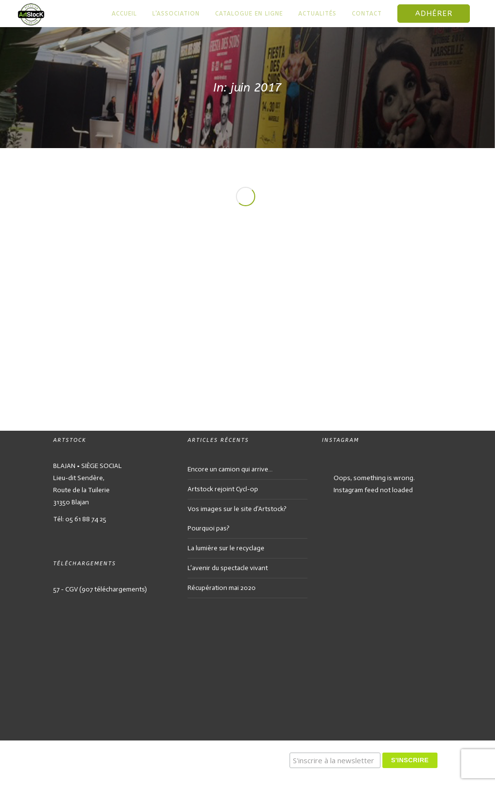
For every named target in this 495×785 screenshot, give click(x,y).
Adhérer (433, 13)
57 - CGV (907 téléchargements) (100, 589)
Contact (367, 13)
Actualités (317, 13)
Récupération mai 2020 (222, 588)
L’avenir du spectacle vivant (228, 568)
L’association (176, 13)
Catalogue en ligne (249, 13)
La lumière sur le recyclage (226, 548)
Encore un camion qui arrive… (230, 469)
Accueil (124, 13)
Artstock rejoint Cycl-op (223, 489)
